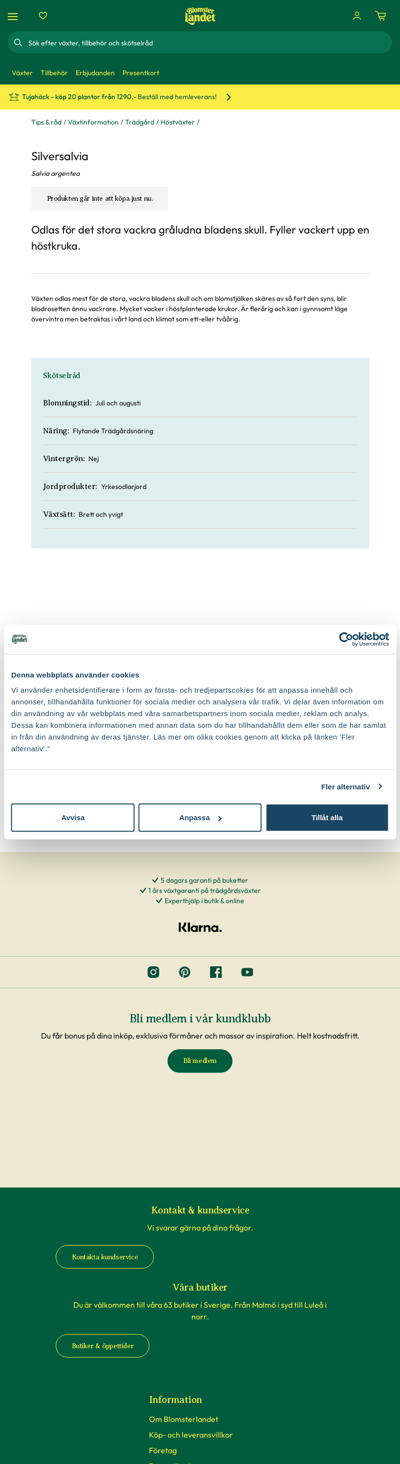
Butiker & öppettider (103, 1346)
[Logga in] (357, 15)
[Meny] (14, 16)
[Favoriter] (43, 15)
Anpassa (200, 817)
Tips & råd (46, 122)
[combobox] (209, 42)
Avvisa (72, 817)
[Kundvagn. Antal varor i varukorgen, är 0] (380, 15)
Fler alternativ (345, 786)
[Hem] (200, 16)
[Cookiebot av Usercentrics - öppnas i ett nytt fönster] (346, 639)
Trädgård (139, 122)
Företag (163, 1450)
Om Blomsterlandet (183, 1419)
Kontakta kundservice (105, 1257)
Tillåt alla (327, 817)
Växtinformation (93, 122)
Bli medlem (200, 1060)
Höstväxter (178, 122)
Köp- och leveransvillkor (191, 1435)
